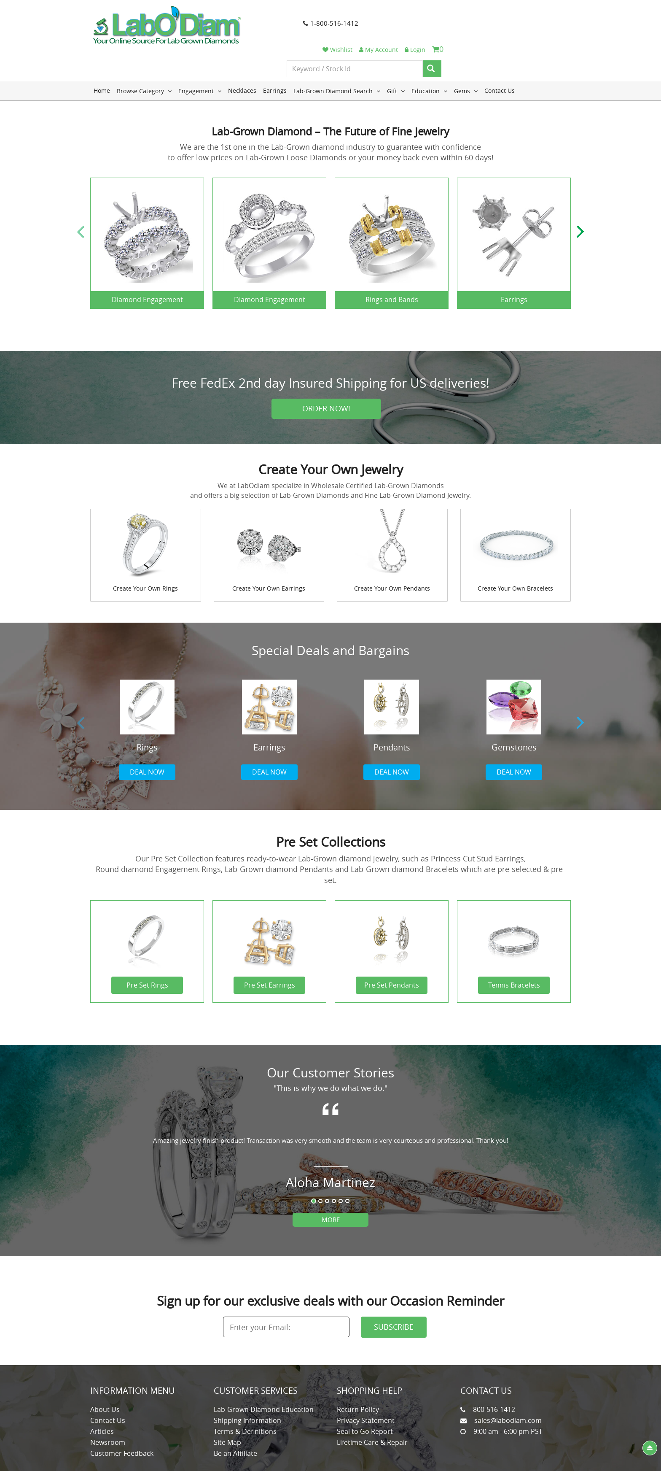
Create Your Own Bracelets (515, 555)
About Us (105, 1376)
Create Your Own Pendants (392, 555)
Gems (466, 57)
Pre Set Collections (330, 808)
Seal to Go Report (365, 1398)
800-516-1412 (494, 1376)
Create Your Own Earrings (268, 555)
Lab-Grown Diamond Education (264, 1376)
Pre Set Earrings (269, 952)
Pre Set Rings (147, 952)
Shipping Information (247, 1387)
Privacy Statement (366, 1387)
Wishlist (461, 14)
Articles (102, 1398)
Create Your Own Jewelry (330, 436)
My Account (501, 14)
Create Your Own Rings (145, 555)
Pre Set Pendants (391, 952)
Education (429, 57)
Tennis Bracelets (514, 952)
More (331, 1186)
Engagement (199, 57)
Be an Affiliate (235, 1420)
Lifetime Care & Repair (372, 1409)
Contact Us (499, 57)
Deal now (147, 738)
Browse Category (144, 57)
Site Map (227, 1409)
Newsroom (107, 1409)
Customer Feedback (121, 1420)
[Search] (555, 32)
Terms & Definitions (245, 1398)
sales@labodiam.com (508, 1387)
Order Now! (326, 375)
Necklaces (242, 57)
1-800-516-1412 (310, 25)
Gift (396, 57)
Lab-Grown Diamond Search (336, 57)
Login (538, 14)
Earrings (275, 57)
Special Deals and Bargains (330, 617)
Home (102, 57)
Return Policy (358, 1376)
